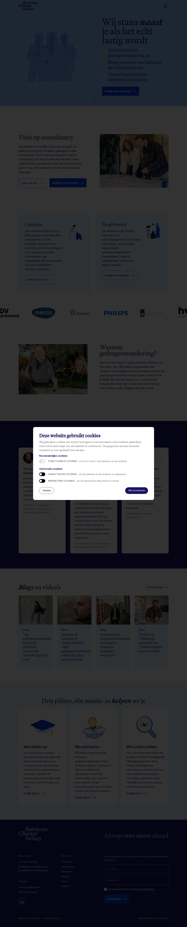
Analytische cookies (42, 474)
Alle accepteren (136, 490)
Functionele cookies (42, 461)
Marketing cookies (42, 481)
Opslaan (46, 490)
